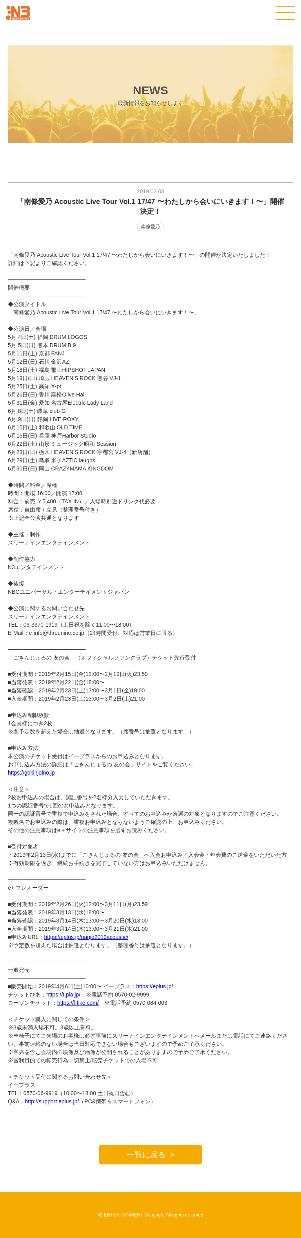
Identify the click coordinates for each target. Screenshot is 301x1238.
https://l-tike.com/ (78, 1003)
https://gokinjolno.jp (31, 772)
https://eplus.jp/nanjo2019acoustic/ (86, 937)
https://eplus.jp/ (154, 986)
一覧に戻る (146, 1154)
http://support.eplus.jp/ (52, 1101)
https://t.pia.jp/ (63, 994)
